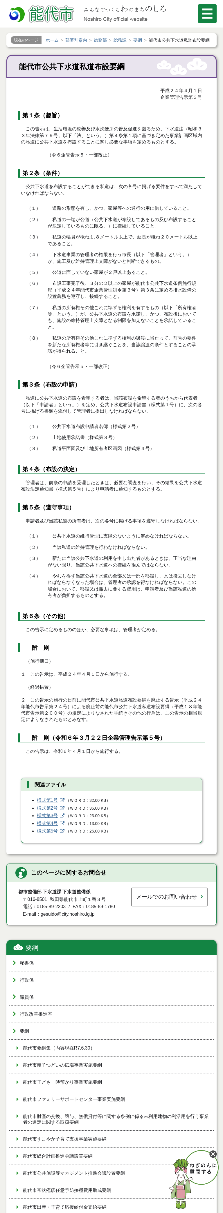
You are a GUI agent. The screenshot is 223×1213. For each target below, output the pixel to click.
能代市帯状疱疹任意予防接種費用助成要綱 (67, 1190)
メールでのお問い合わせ (166, 897)
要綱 (32, 947)
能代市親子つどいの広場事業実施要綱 (62, 1065)
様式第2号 (47, 808)
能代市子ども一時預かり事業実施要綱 (62, 1082)
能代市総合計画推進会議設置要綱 (58, 1156)
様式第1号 (47, 800)
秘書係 (27, 963)
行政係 (27, 980)
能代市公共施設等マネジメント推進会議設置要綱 (74, 1173)
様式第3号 (47, 815)
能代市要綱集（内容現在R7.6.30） (59, 1048)
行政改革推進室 (36, 1014)
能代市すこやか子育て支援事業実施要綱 (65, 1138)
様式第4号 (47, 823)
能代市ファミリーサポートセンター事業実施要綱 (74, 1099)
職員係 (27, 997)
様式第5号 (47, 830)
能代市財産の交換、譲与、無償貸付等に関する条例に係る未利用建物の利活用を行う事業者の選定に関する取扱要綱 (116, 1119)
